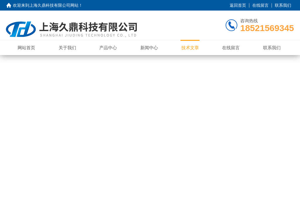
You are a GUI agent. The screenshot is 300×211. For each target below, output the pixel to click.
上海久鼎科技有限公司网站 (54, 5)
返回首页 (238, 5)
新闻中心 (149, 47)
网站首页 (26, 47)
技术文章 (190, 47)
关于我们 (67, 47)
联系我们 (283, 5)
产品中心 (108, 47)
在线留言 (260, 5)
